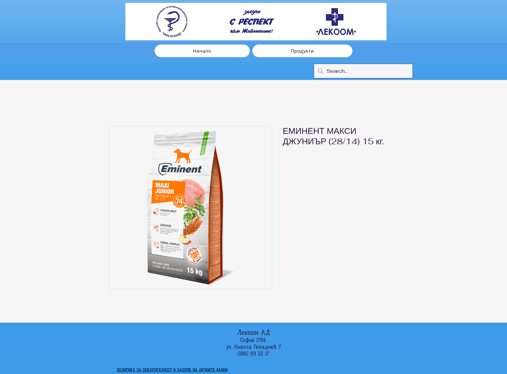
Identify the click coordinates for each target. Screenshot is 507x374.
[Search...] (362, 71)
